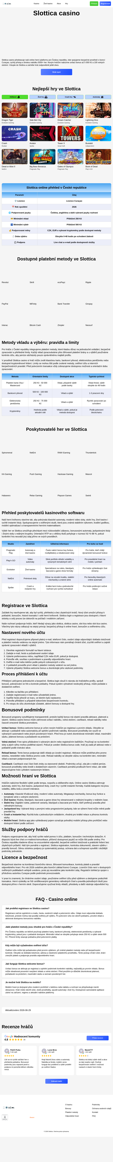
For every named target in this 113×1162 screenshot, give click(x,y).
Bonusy (68, 1134)
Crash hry (70, 121)
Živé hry (42, 121)
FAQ (94, 1141)
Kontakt (95, 1137)
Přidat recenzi (97, 1063)
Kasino (36, 4)
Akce (59, 4)
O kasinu (68, 1130)
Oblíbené (14, 121)
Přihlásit (94, 4)
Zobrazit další (56, 1106)
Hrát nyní (56, 96)
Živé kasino (48, 4)
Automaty (98, 121)
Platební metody (71, 1137)
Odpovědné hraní (72, 1141)
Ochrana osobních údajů (101, 1134)
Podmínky (96, 1130)
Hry (66, 4)
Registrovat (105, 3)
